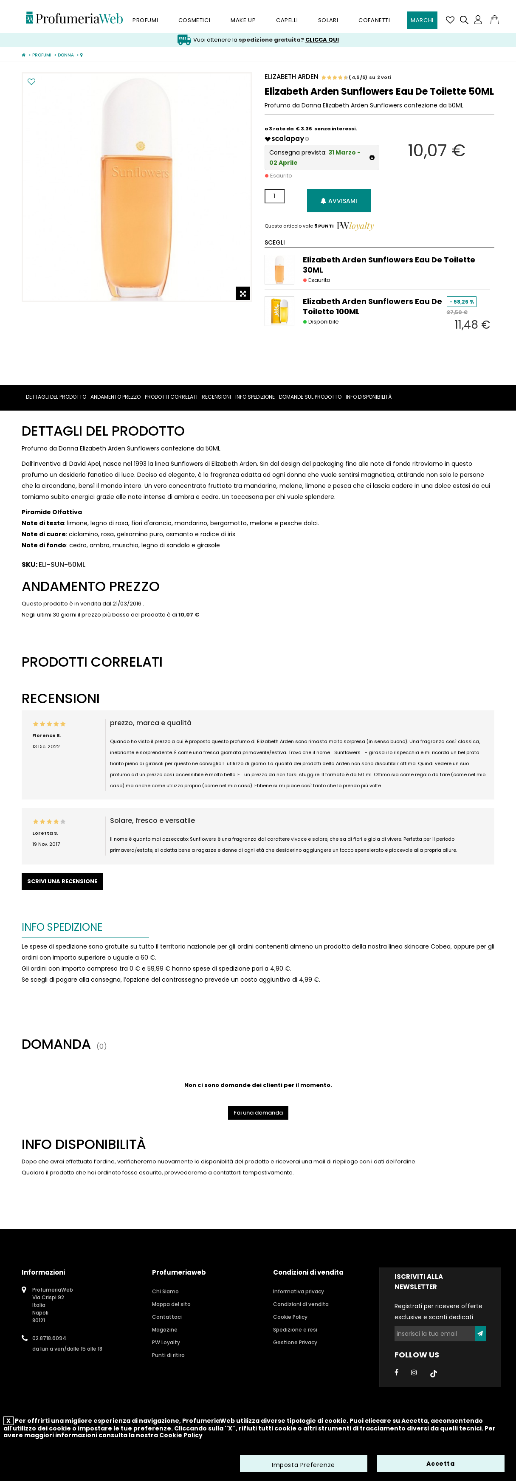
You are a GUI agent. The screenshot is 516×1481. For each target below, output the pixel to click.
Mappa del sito (171, 1304)
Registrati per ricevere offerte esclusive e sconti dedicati (438, 1311)
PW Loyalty (166, 1342)
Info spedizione (255, 396)
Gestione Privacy (295, 1342)
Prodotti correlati (171, 396)
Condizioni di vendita (301, 1304)
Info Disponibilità (369, 396)
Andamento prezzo (115, 396)
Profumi (145, 20)
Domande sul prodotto (310, 396)
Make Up (243, 20)
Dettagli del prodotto (56, 396)
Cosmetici (194, 20)
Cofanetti (374, 20)
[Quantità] (275, 196)
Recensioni (216, 396)
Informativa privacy (298, 1291)
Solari (328, 20)
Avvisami (339, 201)
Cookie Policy (290, 1317)
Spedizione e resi (295, 1329)
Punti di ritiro (168, 1355)
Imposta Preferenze (303, 1465)
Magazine (165, 1329)
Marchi (422, 20)
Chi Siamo (165, 1291)
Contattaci (167, 1317)
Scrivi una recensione (62, 881)
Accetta (440, 1464)
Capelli (287, 20)
